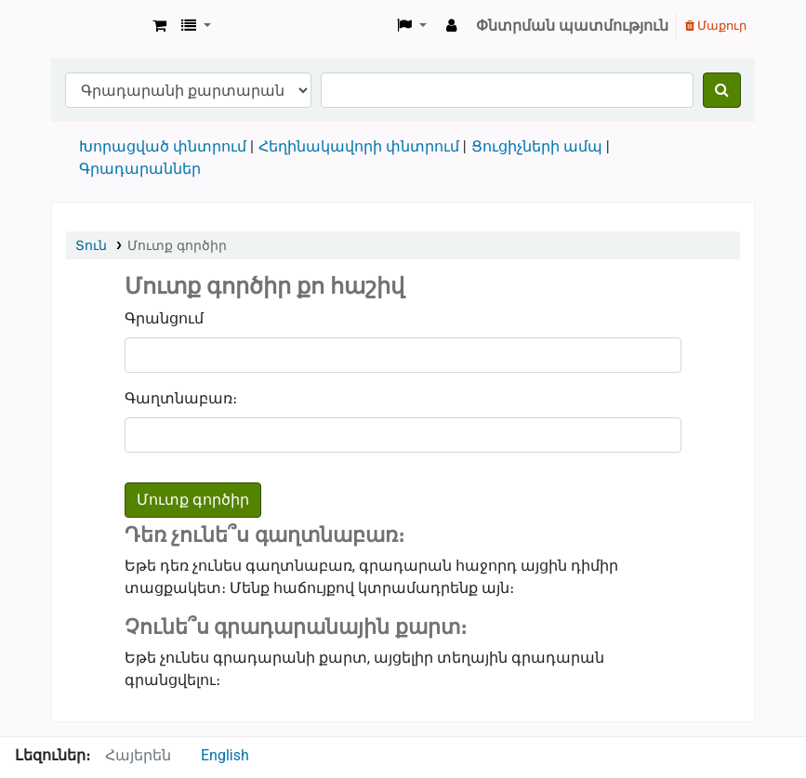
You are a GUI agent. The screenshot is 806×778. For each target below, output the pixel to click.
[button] (159, 26)
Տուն (91, 245)
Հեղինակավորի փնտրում (358, 146)
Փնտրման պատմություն (572, 25)
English (225, 755)
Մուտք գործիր (176, 245)
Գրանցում (164, 318)
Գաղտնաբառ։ (181, 398)
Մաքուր (716, 26)
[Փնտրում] (722, 90)
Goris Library (98, 26)
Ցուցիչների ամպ (536, 146)
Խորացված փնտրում (162, 146)
